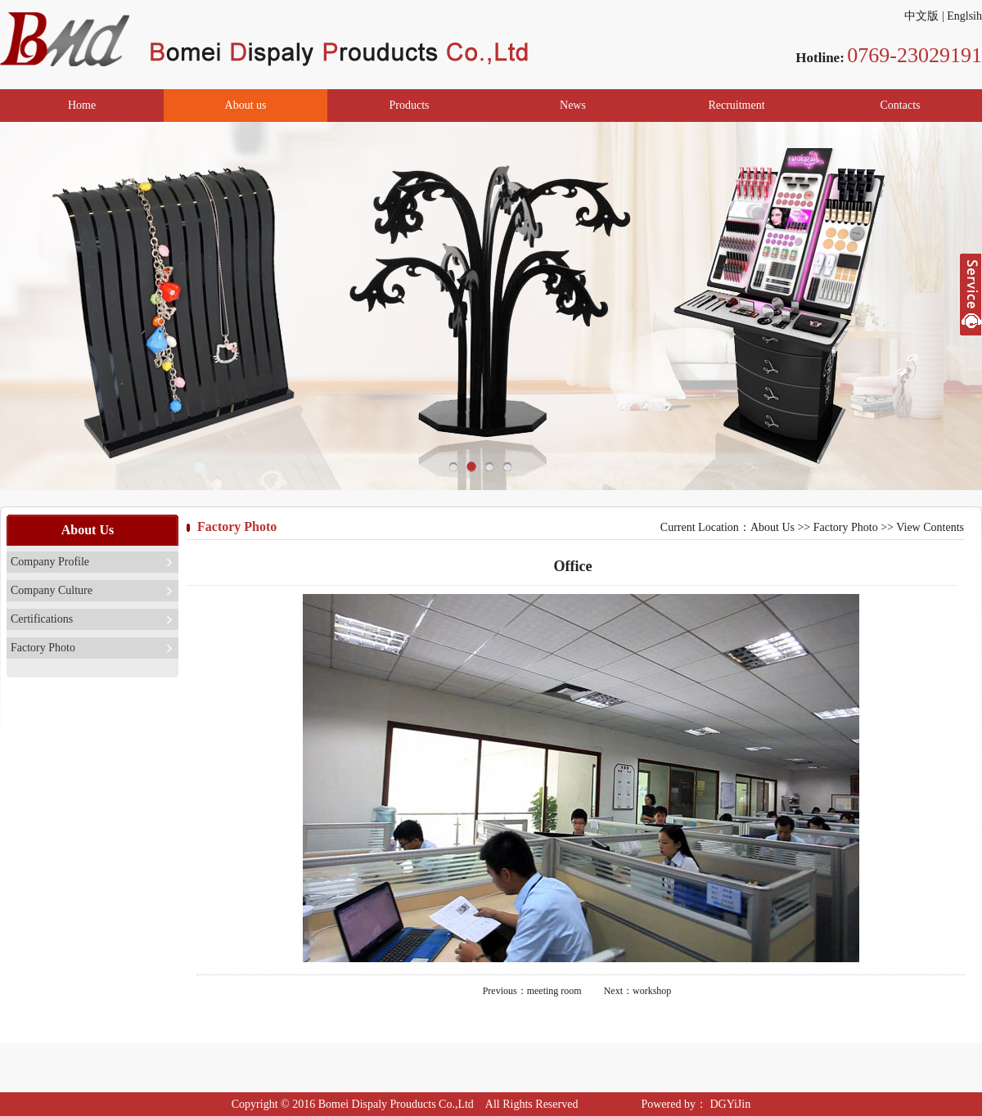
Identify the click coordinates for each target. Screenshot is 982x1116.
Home (82, 105)
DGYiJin (728, 1104)
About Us (772, 527)
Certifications (42, 619)
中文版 (921, 16)
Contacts (901, 105)
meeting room (554, 991)
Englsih (964, 16)
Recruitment (736, 105)
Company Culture (51, 590)
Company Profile (50, 562)
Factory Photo (43, 647)
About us (246, 105)
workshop (652, 991)
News (573, 105)
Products (410, 105)
